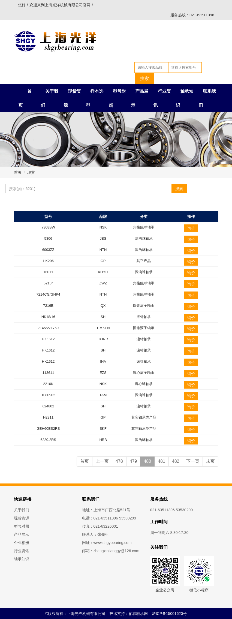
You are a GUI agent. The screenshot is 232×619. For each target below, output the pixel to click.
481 (161, 461)
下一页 (192, 461)
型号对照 (21, 526)
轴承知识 (21, 559)
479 (133, 461)
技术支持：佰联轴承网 (129, 613)
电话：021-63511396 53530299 (109, 518)
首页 (18, 172)
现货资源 (21, 518)
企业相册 (21, 542)
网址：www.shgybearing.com (107, 542)
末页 (210, 461)
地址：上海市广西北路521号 (106, 510)
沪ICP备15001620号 (169, 613)
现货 (31, 172)
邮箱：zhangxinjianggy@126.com (110, 551)
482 (175, 461)
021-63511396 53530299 (171, 510)
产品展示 (21, 534)
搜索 (179, 189)
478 (119, 461)
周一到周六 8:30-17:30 (169, 532)
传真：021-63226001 (100, 526)
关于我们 (21, 510)
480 (147, 461)
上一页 (102, 461)
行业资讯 (21, 551)
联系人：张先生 (95, 534)
